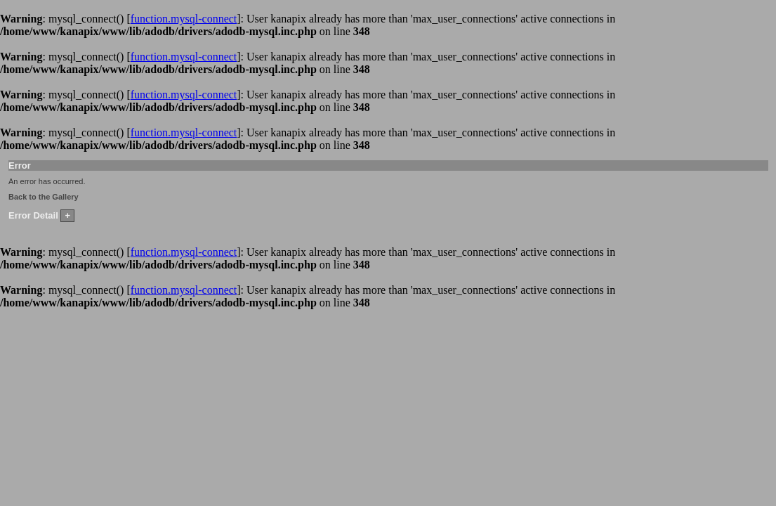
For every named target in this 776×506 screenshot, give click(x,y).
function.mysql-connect (184, 19)
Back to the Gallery (43, 197)
